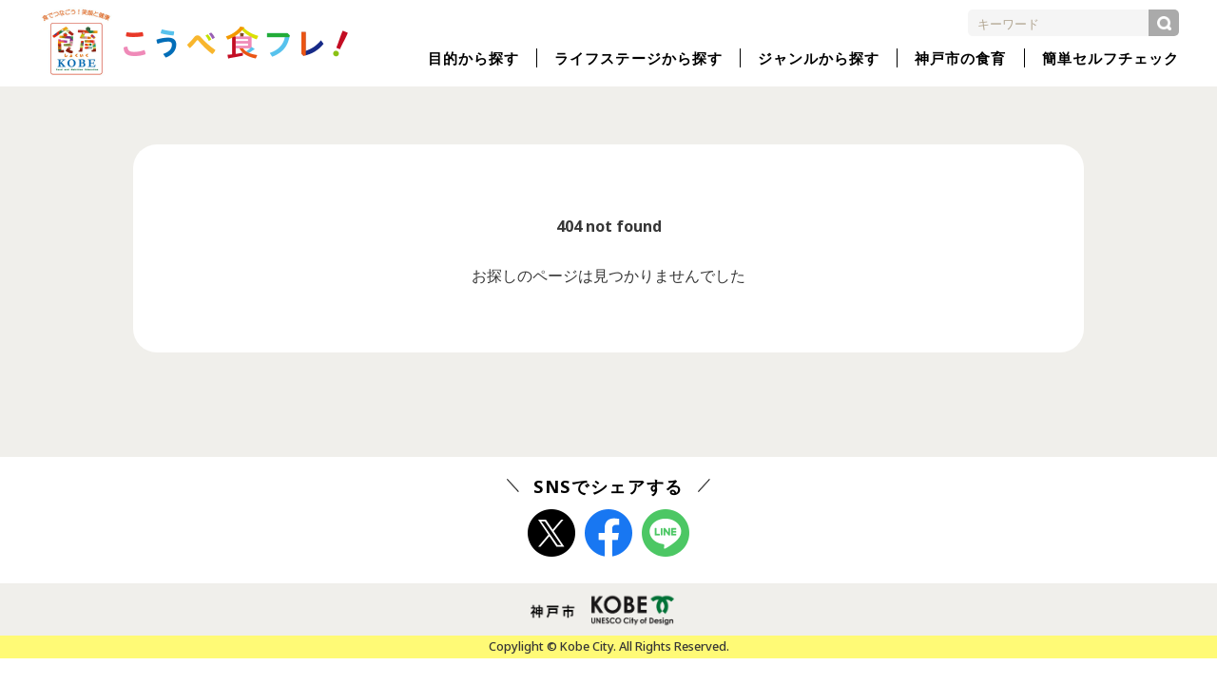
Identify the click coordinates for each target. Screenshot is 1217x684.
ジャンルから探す (818, 57)
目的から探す (473, 57)
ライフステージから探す (638, 57)
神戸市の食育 (960, 57)
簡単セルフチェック (1110, 57)
